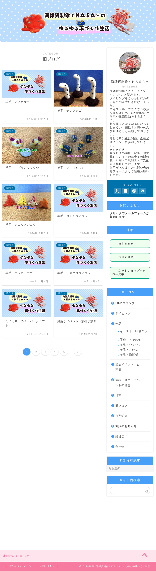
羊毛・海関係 (129, 354)
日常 (118, 395)
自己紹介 (121, 415)
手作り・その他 (130, 339)
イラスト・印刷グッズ (133, 333)
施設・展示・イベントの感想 (127, 382)
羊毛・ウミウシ (130, 344)
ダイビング (123, 313)
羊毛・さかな (129, 349)
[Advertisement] (130, 520)
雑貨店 (120, 436)
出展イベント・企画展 (127, 367)
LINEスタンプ (124, 303)
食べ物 (120, 446)
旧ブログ (121, 405)
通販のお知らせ (126, 426)
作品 (118, 323)
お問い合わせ (47, 566)
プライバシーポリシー (21, 566)
